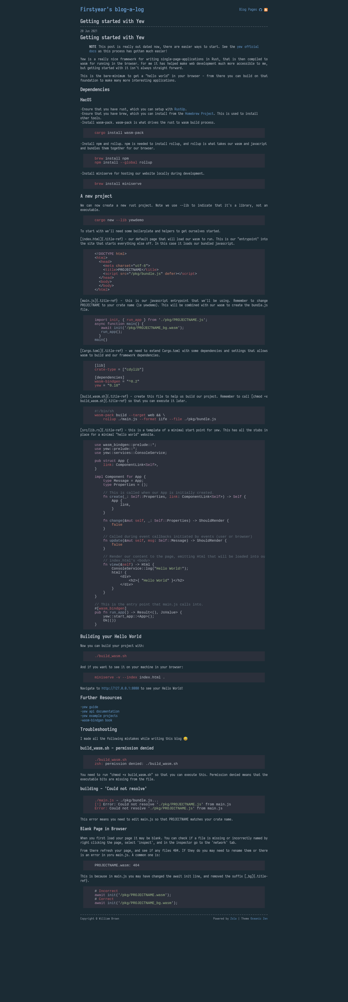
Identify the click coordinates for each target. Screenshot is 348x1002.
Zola (233, 996)
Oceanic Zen (259, 996)
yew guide (90, 776)
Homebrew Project (199, 113)
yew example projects (100, 785)
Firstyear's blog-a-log (112, 9)
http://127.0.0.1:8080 (120, 757)
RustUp (179, 109)
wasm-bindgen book (97, 789)
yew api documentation (100, 780)
